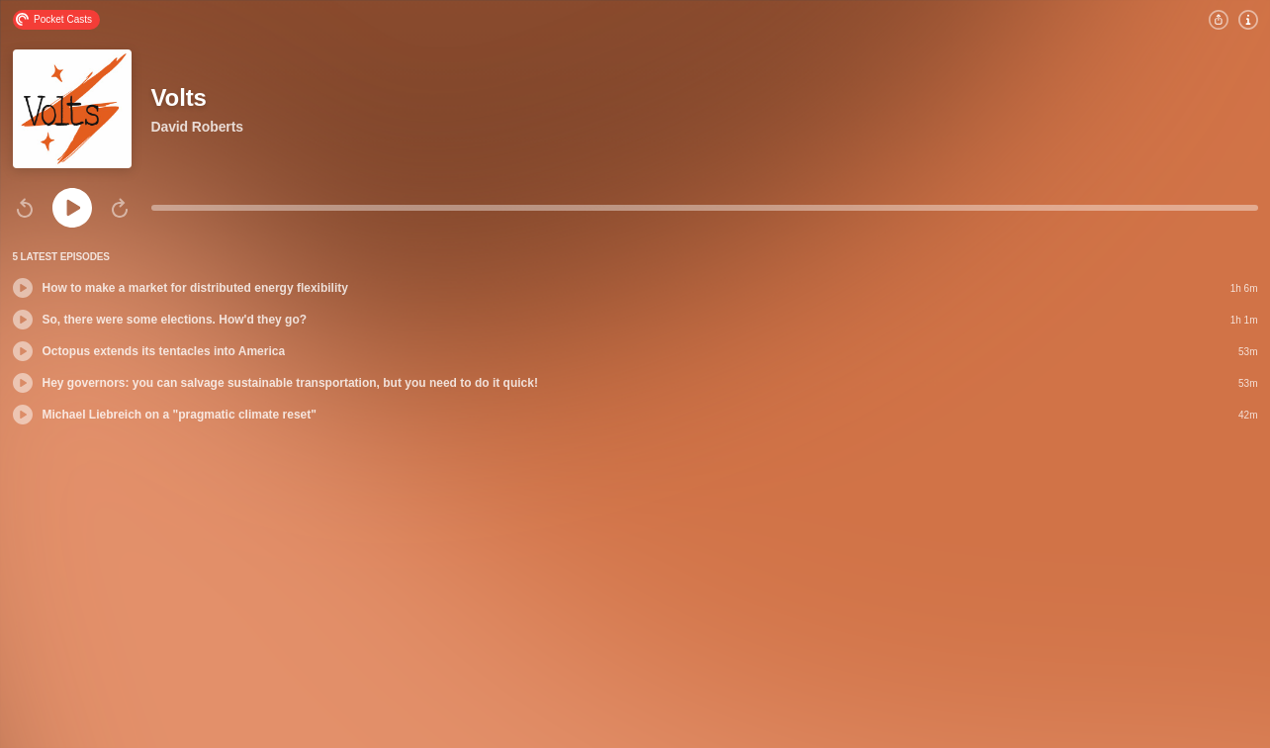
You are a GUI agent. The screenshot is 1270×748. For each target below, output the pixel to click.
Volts (179, 97)
